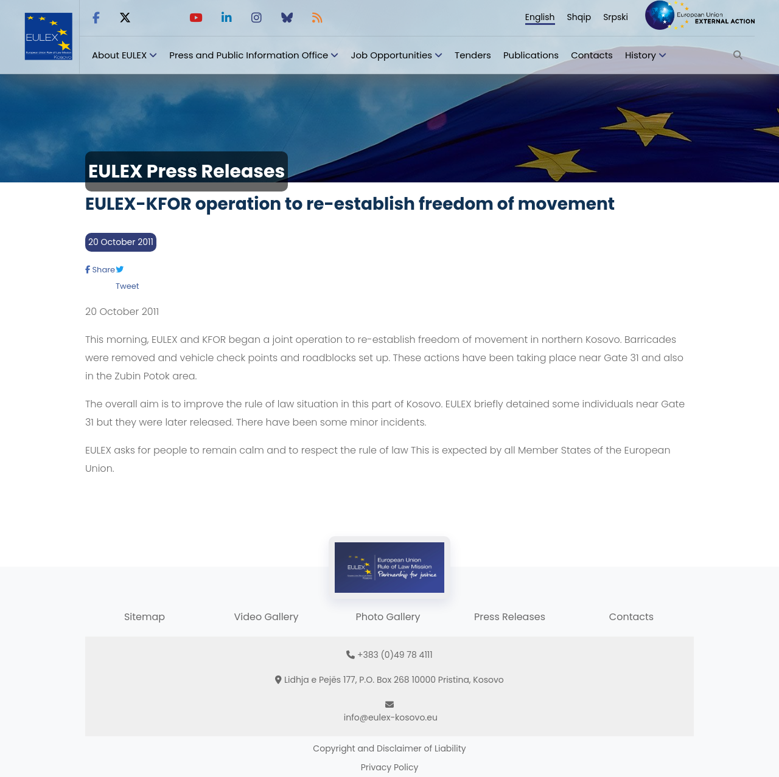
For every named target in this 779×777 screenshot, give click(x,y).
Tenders (473, 55)
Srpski (615, 17)
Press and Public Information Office (248, 55)
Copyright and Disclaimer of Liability (389, 748)
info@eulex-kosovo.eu (391, 717)
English (540, 17)
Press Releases (509, 617)
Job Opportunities (391, 55)
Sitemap (144, 617)
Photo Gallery (387, 617)
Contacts (592, 55)
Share (100, 269)
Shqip (579, 17)
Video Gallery (266, 617)
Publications (531, 55)
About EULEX (119, 55)
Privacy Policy (390, 767)
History (640, 55)
